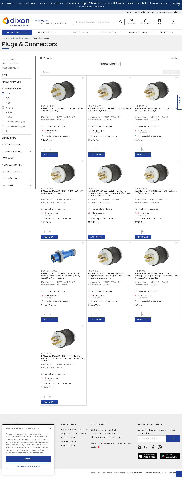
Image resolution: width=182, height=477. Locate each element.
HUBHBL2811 (93, 271)
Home (4, 38)
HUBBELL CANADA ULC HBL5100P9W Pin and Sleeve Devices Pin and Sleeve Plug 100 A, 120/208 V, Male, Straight (60, 275)
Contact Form (68, 445)
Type (4, 75)
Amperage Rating (12, 164)
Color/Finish (10, 178)
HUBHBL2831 (47, 353)
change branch (61, 23)
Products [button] (17, 32)
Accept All (28, 458)
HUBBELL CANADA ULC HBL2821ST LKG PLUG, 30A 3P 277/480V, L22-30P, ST (156, 109)
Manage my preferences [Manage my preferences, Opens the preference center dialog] (28, 466)
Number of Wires (12, 88)
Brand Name (9, 137)
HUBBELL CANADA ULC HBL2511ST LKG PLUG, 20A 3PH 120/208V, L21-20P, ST (62, 192)
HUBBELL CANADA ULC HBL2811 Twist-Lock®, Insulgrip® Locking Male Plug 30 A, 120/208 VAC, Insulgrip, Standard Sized (109, 275)
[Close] (51, 428)
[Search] (99, 22)
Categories (9, 59)
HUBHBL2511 (93, 188)
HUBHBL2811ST (94, 106)
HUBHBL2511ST (48, 188)
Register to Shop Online (168, 12)
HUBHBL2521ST (141, 188)
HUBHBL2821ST (142, 106)
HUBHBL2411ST (48, 106)
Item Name (8, 158)
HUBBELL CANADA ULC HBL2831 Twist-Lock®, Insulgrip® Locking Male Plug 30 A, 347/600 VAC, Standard (63, 358)
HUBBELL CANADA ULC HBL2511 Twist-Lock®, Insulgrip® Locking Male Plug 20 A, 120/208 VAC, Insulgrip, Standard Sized (109, 193)
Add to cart (50, 154)
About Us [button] (165, 32)
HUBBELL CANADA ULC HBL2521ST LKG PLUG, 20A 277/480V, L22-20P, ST (156, 192)
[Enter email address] (152, 438)
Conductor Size (12, 171)
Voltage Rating (11, 144)
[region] (28, 449)
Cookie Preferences (97, 473)
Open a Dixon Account (145, 12)
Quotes (129, 12)
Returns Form (68, 441)
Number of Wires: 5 (108, 64)
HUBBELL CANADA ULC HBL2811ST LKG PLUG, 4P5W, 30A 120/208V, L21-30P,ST (110, 109)
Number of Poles (12, 151)
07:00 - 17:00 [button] (43, 23)
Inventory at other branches (56, 136)
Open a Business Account (74, 429)
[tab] (16, 59)
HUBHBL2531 (140, 271)
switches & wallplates (20, 38)
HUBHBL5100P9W (49, 271)
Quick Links (68, 424)
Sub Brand (8, 185)
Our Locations (68, 437)
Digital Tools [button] (78, 32)
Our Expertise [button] (46, 32)
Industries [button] (107, 32)
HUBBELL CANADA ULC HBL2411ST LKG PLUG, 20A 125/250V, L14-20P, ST (62, 109)
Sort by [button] (173, 57)
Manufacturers (138, 32)
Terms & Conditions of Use (117, 473)
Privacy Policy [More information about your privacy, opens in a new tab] (38, 453)
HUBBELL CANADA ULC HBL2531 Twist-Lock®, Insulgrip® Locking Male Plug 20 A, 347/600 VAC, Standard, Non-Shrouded (156, 275)
